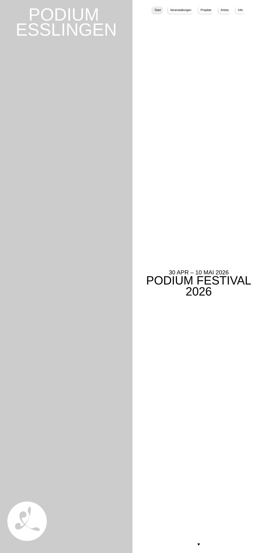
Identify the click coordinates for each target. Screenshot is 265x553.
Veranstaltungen (180, 10)
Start (158, 10)
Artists (225, 10)
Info (240, 10)
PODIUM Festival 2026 (198, 286)
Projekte (206, 10)
